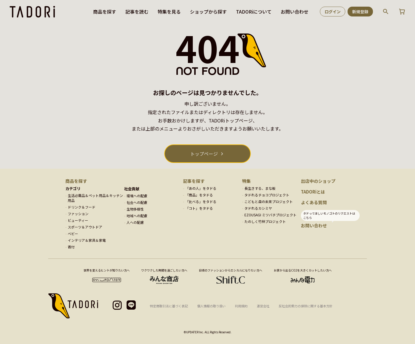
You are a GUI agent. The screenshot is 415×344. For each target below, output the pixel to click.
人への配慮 (135, 222)
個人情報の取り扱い (211, 306)
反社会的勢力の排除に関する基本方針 (306, 306)
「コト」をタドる (199, 208)
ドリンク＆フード (81, 206)
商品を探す (104, 11)
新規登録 (360, 11)
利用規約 (241, 306)
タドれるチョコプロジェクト (266, 194)
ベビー (73, 233)
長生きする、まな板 (260, 188)
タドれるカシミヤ (258, 208)
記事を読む (136, 11)
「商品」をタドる (199, 194)
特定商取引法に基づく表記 (169, 306)
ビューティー (78, 220)
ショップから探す (208, 11)
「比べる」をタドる (200, 201)
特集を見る (169, 11)
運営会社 (263, 306)
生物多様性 (135, 209)
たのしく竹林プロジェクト (265, 221)
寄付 (71, 246)
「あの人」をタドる (200, 188)
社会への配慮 (137, 202)
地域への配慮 (137, 215)
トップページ (204, 153)
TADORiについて (253, 11)
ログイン (333, 11)
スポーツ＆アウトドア (85, 226)
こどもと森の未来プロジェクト (268, 201)
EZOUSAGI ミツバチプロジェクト (270, 214)
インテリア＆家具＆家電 (87, 240)
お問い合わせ (294, 11)
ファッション (78, 213)
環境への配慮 (137, 195)
